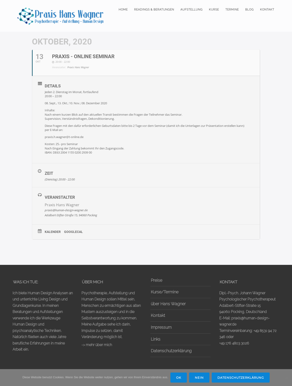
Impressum (161, 327)
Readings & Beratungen (154, 9)
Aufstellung (191, 9)
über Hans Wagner (168, 303)
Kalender (53, 232)
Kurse (214, 9)
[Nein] (286, 377)
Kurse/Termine (164, 292)
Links (155, 339)
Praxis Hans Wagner (62, 204)
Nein (199, 377)
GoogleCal (73, 232)
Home (123, 9)
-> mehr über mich (96, 345)
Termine (232, 9)
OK (178, 377)
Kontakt (267, 9)
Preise (156, 280)
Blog (249, 9)
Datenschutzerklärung (171, 350)
